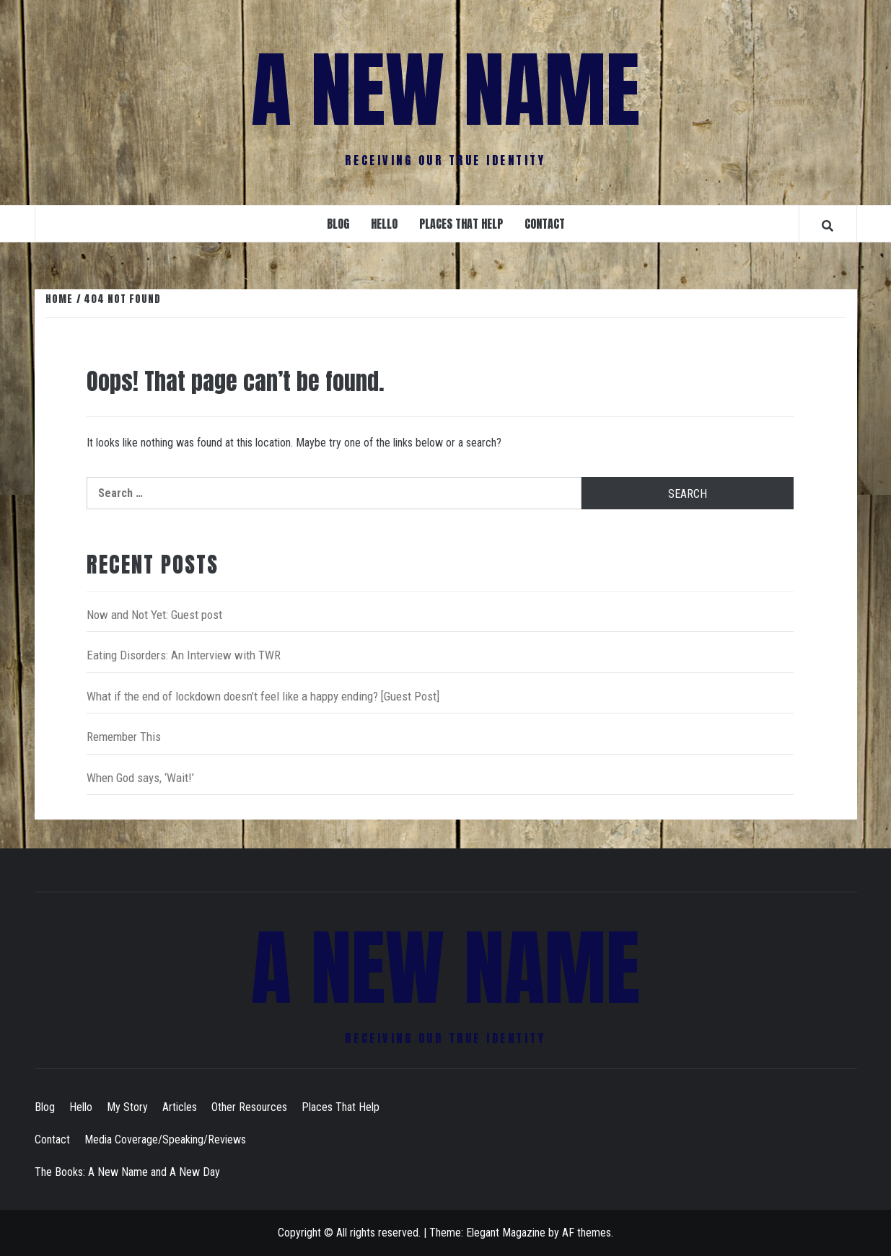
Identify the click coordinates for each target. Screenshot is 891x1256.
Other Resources (249, 1107)
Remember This (124, 736)
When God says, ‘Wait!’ (140, 777)
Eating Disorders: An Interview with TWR (184, 655)
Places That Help (461, 223)
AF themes (586, 1232)
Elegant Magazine (505, 1232)
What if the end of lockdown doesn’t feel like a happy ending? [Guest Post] (263, 696)
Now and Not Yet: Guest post (154, 614)
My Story (127, 1107)
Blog (338, 223)
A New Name (445, 90)
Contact (544, 223)
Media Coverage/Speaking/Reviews (165, 1139)
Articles (179, 1107)
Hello (384, 223)
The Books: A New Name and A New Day (127, 1172)
